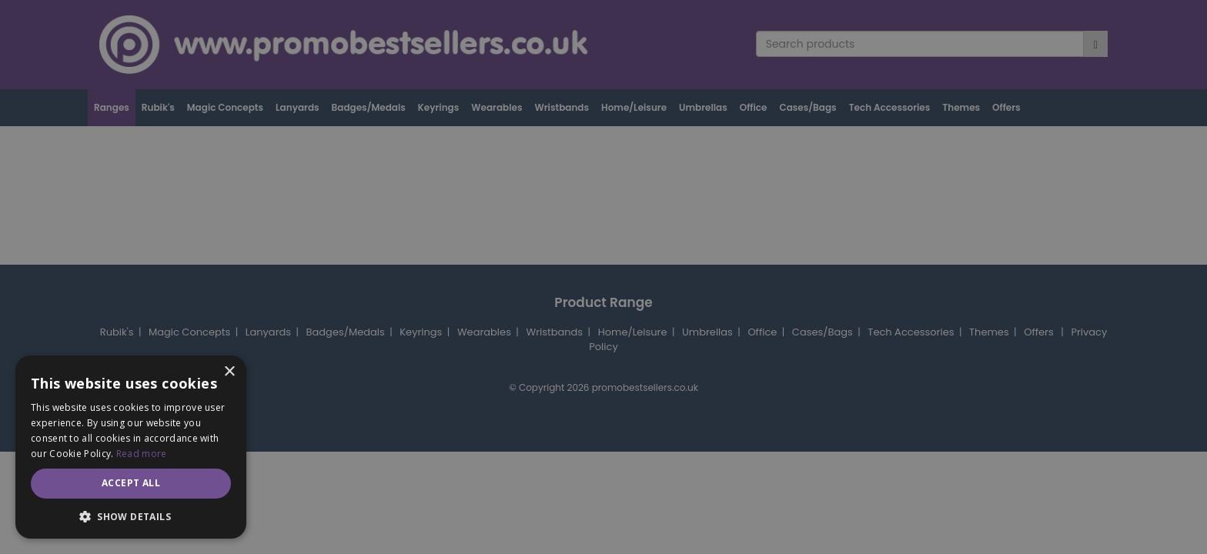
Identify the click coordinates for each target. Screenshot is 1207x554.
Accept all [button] (131, 482)
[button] (131, 516)
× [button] (229, 372)
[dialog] (603, 277)
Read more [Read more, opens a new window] (141, 453)
